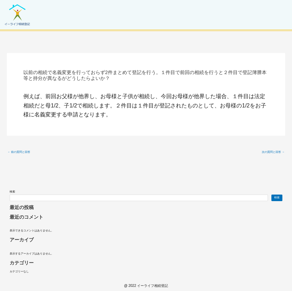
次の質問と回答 (273, 152)
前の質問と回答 (19, 152)
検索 (12, 191)
